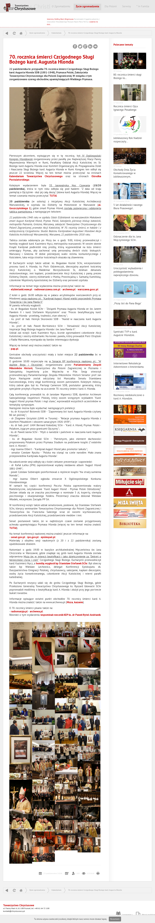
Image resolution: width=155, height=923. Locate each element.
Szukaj (77, 13)
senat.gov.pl (18, 537)
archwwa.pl (68, 289)
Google (85, 46)
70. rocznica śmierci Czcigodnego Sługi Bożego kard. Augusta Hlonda (95, 33)
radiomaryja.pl (19, 611)
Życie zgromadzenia (87, 6)
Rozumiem (115, 919)
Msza (70, 602)
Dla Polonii (111, 6)
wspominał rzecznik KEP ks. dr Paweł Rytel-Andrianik (70, 615)
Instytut (129, 419)
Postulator (129, 409)
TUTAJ (53, 195)
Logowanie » (127, 914)
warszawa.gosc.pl (88, 289)
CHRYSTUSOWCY (27, 7)
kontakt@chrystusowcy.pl (14, 911)
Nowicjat (129, 471)
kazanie (78, 602)
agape (129, 492)
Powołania (129, 461)
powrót (7, 33)
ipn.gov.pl (33, 537)
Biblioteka (129, 523)
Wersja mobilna (148, 914)
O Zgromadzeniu (61, 6)
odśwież (14, 33)
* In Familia (143, 6)
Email (95, 46)
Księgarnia (129, 430)
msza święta (129, 502)
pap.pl (14, 348)
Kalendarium (56, 33)
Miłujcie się (129, 482)
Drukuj (98, 874)
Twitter (80, 46)
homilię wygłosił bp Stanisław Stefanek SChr (61, 563)
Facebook (75, 46)
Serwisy (126, 6)
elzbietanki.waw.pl (21, 289)
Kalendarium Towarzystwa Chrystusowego (36, 176)
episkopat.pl (48, 537)
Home (21, 33)
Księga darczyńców (129, 440)
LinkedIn (90, 46)
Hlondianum (129, 513)
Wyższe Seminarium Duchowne (129, 450)
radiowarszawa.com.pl (47, 289)
